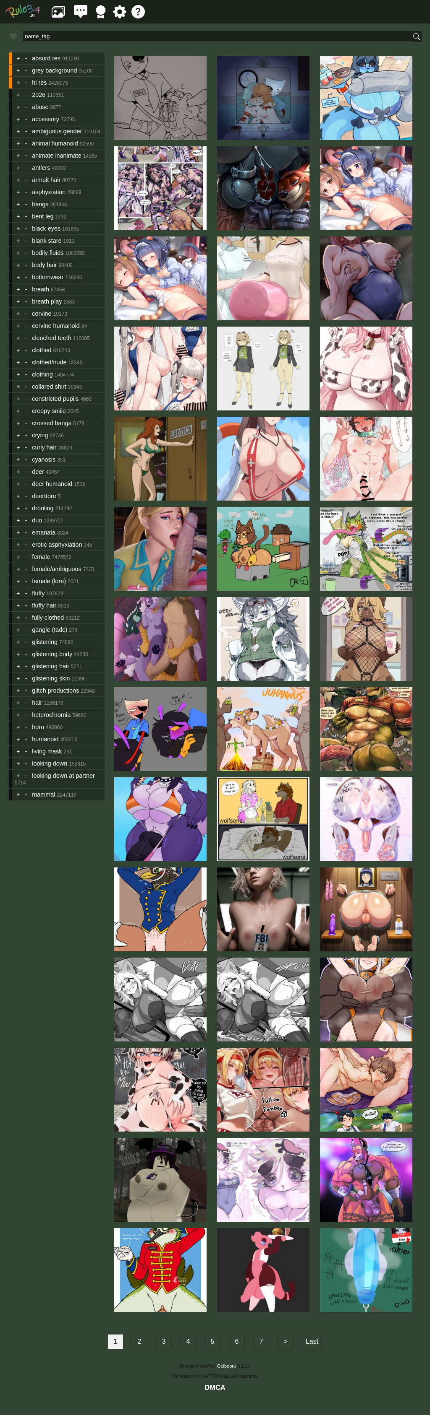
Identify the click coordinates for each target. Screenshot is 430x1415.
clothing (42, 374)
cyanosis (43, 459)
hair (37, 702)
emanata (43, 532)
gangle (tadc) (49, 629)
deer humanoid (52, 483)
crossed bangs (51, 423)
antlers (41, 167)
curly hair (44, 447)
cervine (41, 313)
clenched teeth (51, 338)
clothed (41, 350)
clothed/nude (49, 362)
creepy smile (49, 411)
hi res (39, 82)
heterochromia (51, 714)
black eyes (46, 228)
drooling (42, 508)
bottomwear (47, 277)
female (41, 556)
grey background (54, 70)
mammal (43, 794)
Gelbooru (226, 1365)
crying (40, 435)
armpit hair (46, 180)
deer (38, 471)
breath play (47, 301)
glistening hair (50, 666)
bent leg (42, 216)
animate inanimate (56, 155)
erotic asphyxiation (57, 544)
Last (312, 1341)
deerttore (44, 496)
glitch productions (55, 690)
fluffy (38, 593)
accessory (45, 119)
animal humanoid (55, 143)
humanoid (45, 739)
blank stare (46, 240)
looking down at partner (63, 775)
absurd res (46, 58)
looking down (49, 763)
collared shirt (49, 386)
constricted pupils (55, 398)
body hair (44, 265)
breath (40, 289)
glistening (45, 642)
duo (37, 520)
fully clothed (48, 617)
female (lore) (49, 581)
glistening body (52, 654)
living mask (47, 751)
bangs (40, 204)
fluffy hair (44, 605)
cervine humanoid (56, 325)
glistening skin (51, 678)
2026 (38, 94)
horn (38, 727)
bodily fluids (47, 252)
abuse (40, 107)
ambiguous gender (57, 131)
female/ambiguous (56, 569)
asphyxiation (49, 192)
